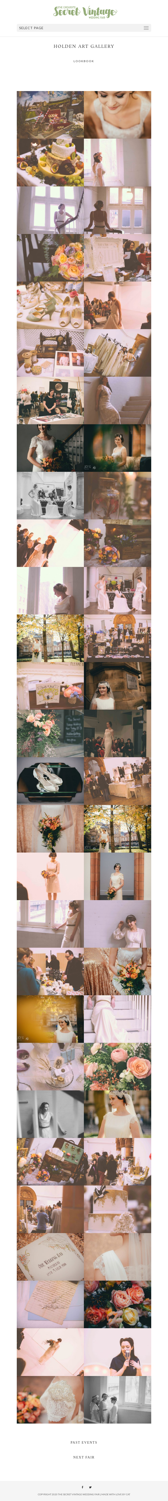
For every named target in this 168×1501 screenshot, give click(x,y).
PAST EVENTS (84, 1442)
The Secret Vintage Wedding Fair (79, 1494)
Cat (128, 1494)
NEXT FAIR (84, 1457)
